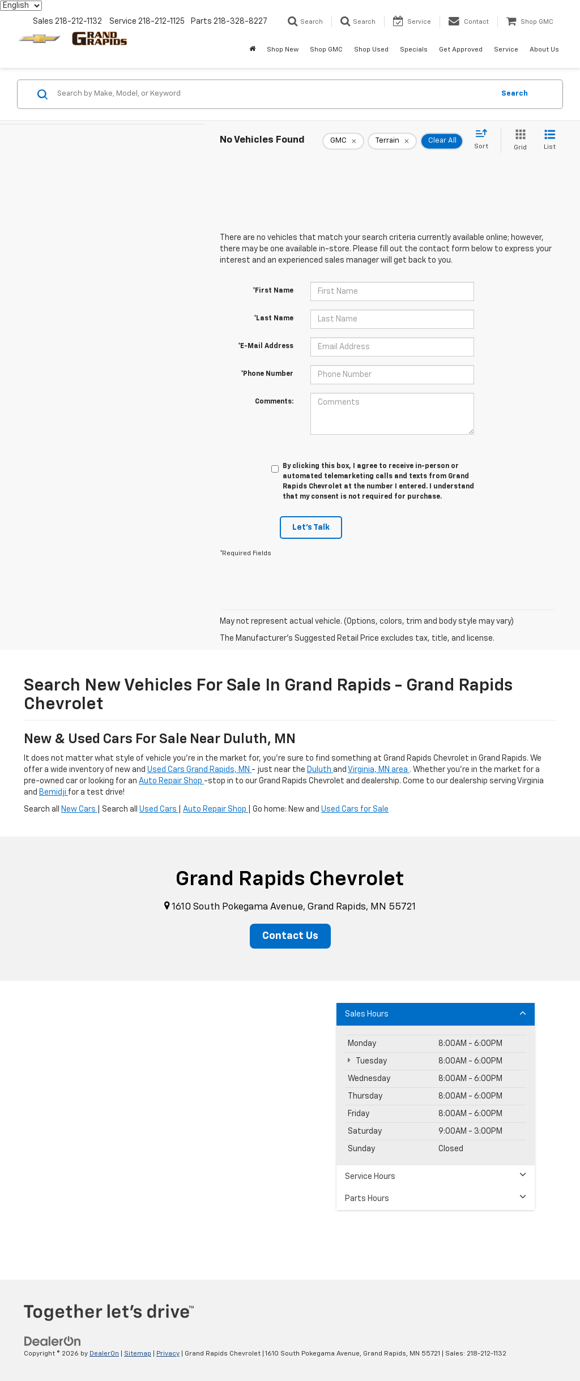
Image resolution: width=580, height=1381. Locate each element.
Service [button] (506, 49)
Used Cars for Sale (355, 809)
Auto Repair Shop (171, 781)
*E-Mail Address (265, 346)
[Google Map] (290, 1122)
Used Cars (158, 809)
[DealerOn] (53, 1341)
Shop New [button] (282, 49)
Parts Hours (435, 1198)
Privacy (168, 1353)
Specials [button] (414, 49)
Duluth (320, 770)
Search (514, 93)
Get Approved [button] (461, 49)
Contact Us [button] (290, 936)
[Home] (252, 50)
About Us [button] (544, 49)
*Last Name (273, 318)
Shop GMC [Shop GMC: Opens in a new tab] (326, 49)
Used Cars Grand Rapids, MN (199, 770)
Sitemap (137, 1353)
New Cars (79, 809)
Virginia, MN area (379, 770)
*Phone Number (267, 374)
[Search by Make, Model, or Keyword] (274, 94)
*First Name (273, 291)
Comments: (274, 401)
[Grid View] (518, 140)
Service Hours (435, 1176)
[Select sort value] (484, 139)
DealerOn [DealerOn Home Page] (104, 1353)
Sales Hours (435, 1013)
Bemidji (53, 792)
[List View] (549, 140)
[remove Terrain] (392, 140)
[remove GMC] (343, 140)
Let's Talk (311, 527)
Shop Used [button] (371, 49)
